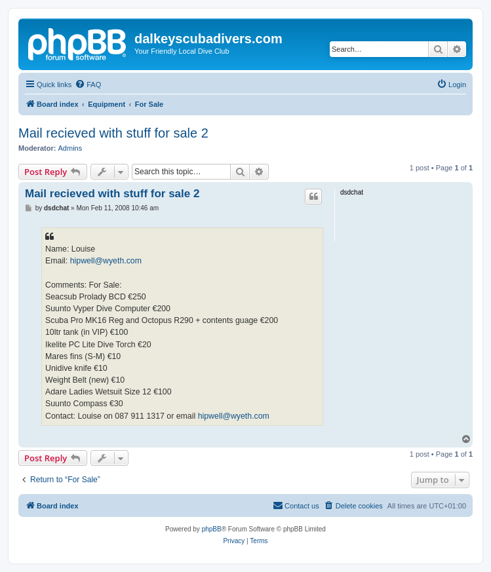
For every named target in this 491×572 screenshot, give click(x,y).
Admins (70, 148)
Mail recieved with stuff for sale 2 (113, 133)
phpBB (212, 529)
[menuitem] (88, 84)
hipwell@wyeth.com (106, 260)
